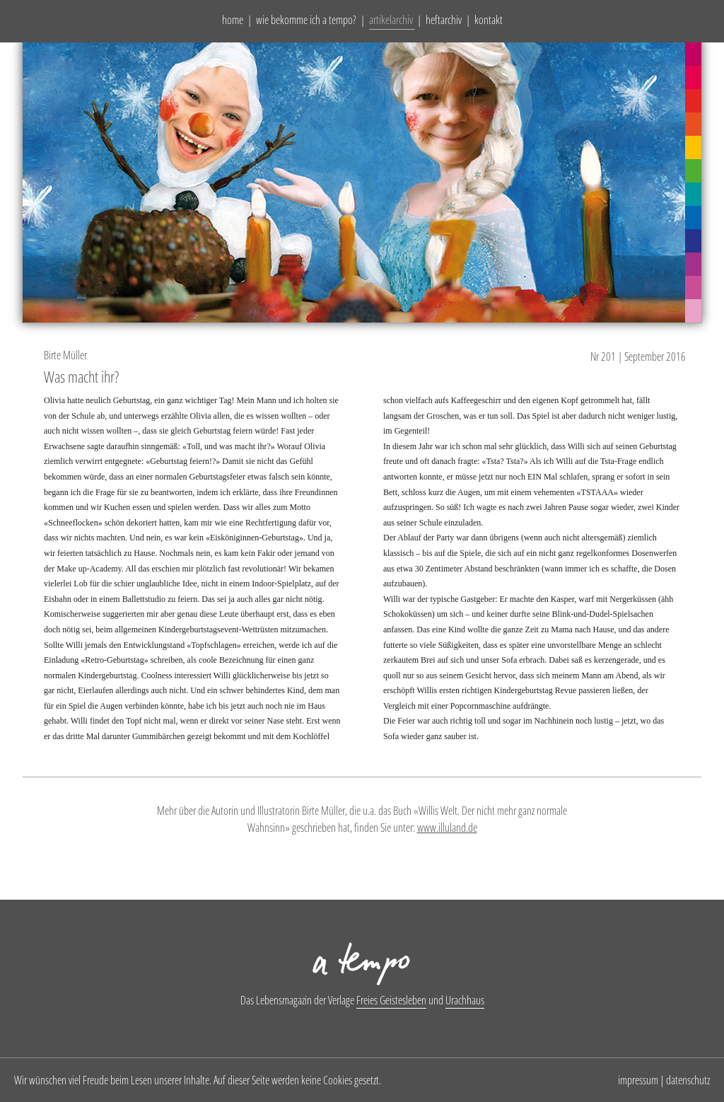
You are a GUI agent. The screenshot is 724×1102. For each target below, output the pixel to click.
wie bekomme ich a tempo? (306, 20)
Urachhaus (464, 1000)
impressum (638, 1080)
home (232, 20)
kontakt (488, 20)
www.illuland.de (447, 827)
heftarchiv (444, 20)
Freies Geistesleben (391, 1000)
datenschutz (688, 1080)
